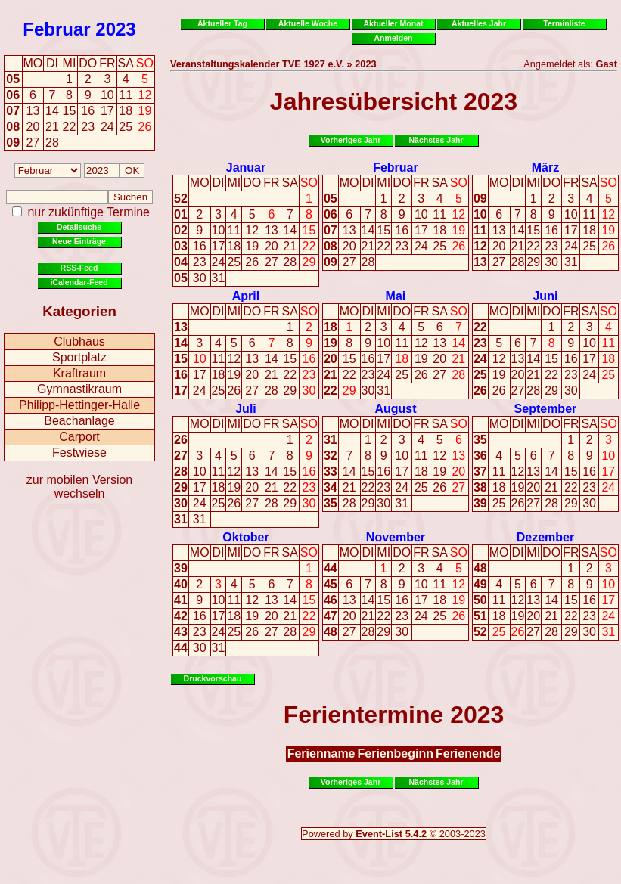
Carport (79, 436)
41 (181, 600)
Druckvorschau (213, 678)
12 (252, 230)
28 (290, 262)
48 (330, 631)
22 (309, 246)
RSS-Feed (79, 267)
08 (13, 126)
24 (218, 262)
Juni (545, 296)
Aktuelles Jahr (479, 23)
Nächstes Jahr (435, 139)
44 (181, 647)
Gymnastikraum (79, 389)
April (245, 296)
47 (330, 615)
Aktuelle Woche (307, 23)
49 (480, 584)
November (395, 537)
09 (13, 142)
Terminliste (564, 23)
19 (252, 246)
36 (480, 455)
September (545, 408)
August (395, 408)
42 (181, 615)
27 (271, 262)
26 (252, 262)
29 (309, 262)
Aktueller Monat (393, 23)
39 (480, 503)
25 (234, 262)
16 (199, 246)
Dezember (545, 537)
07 (13, 110)
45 (330, 584)
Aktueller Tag (222, 23)
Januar (245, 167)
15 (309, 230)
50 (480, 600)
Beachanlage (79, 420)
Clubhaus (79, 341)
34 (330, 487)
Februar (56, 29)
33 (330, 471)
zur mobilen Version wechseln (79, 486)
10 (218, 230)
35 (330, 503)
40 (181, 584)
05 (13, 79)
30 (199, 277)
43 (181, 631)
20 (271, 246)
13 (271, 230)
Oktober (245, 537)
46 (330, 600)
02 (181, 230)
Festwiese (79, 452)
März (545, 167)
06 (13, 94)
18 (234, 246)
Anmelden (393, 37)
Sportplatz (79, 357)
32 (330, 455)
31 (218, 277)
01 (181, 214)
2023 (115, 29)
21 (290, 246)
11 (234, 230)
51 (480, 615)
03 (181, 246)
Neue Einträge (79, 241)
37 (480, 471)
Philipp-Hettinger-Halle (79, 405)
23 (199, 262)
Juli (245, 408)
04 (181, 262)
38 (480, 487)
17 (218, 246)
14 (290, 230)
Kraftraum (79, 373)
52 (181, 198)
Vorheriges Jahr (351, 139)
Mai (396, 296)
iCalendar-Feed (78, 282)
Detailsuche (79, 226)
